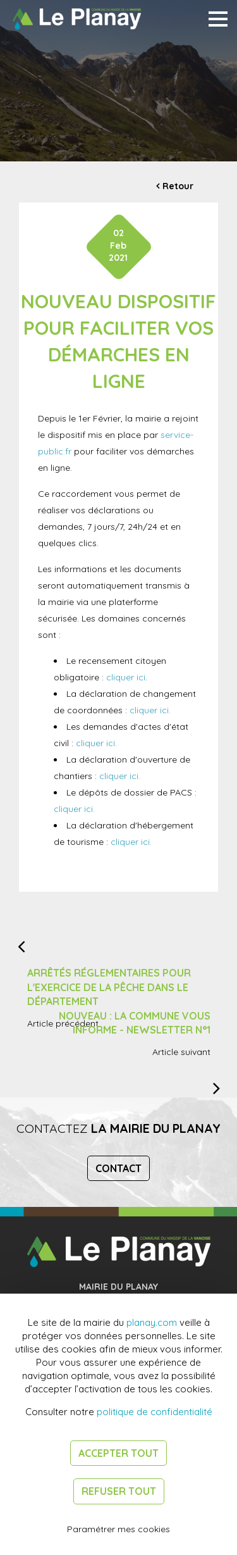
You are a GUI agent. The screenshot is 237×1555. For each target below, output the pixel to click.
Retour (177, 186)
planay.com (151, 1322)
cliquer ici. (150, 710)
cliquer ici (125, 677)
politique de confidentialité (154, 1412)
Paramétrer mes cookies (118, 1529)
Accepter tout (118, 1453)
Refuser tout (119, 1491)
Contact (118, 1168)
